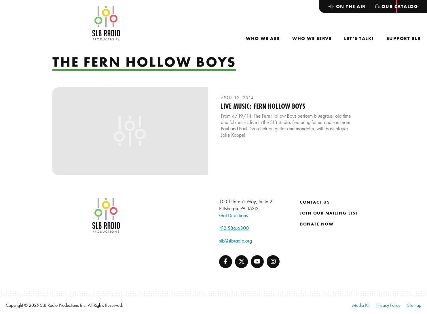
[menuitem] (263, 38)
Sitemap (414, 305)
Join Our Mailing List (329, 213)
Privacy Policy (388, 305)
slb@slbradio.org (235, 240)
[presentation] (130, 131)
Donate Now (316, 224)
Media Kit (360, 305)
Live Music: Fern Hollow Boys (263, 106)
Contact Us (315, 202)
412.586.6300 (234, 228)
